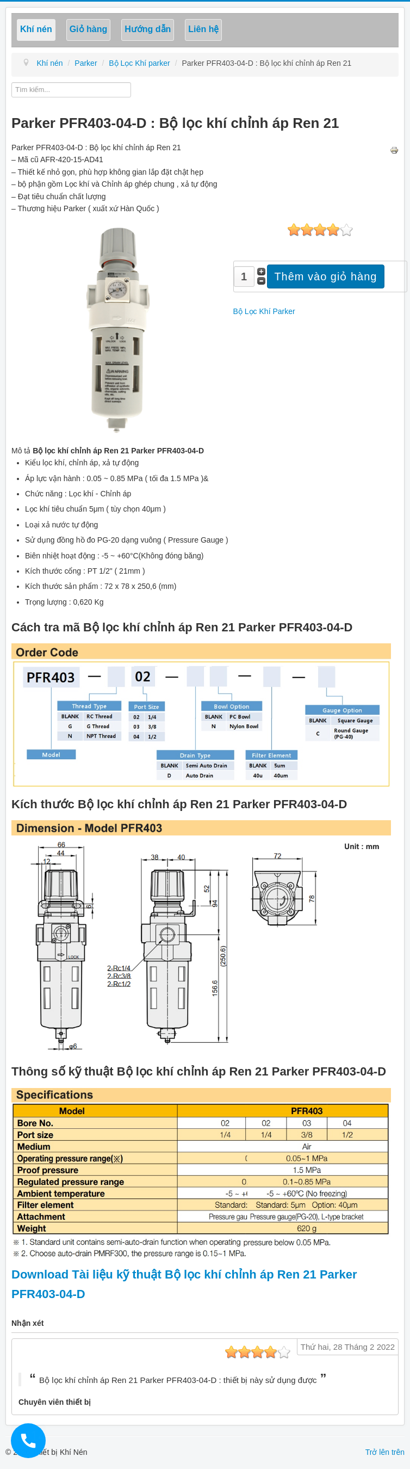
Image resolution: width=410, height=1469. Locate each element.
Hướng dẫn (148, 29)
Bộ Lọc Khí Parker (264, 311)
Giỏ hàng (89, 29)
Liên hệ (203, 29)
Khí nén (36, 29)
